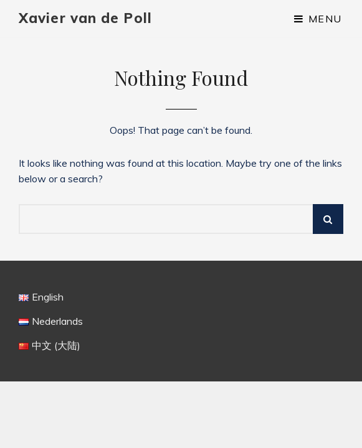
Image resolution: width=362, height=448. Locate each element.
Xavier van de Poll (85, 18)
